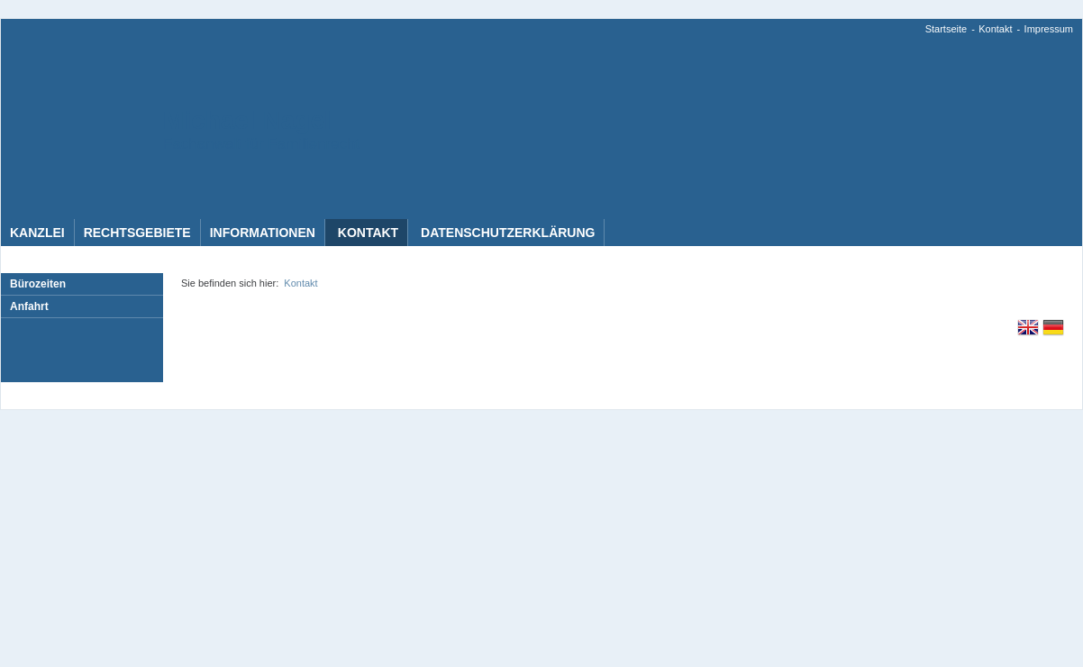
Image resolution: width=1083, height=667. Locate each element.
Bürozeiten (38, 284)
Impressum (1048, 28)
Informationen (262, 232)
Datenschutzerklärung (506, 232)
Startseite (946, 28)
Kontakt (995, 28)
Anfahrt (29, 306)
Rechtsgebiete (137, 232)
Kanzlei (37, 232)
